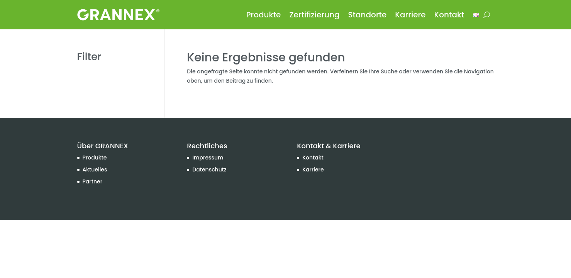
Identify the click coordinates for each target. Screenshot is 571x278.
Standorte (367, 14)
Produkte (263, 14)
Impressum (207, 157)
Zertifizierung (314, 14)
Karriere (410, 14)
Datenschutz (209, 169)
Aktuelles (95, 169)
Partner (93, 181)
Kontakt (449, 14)
